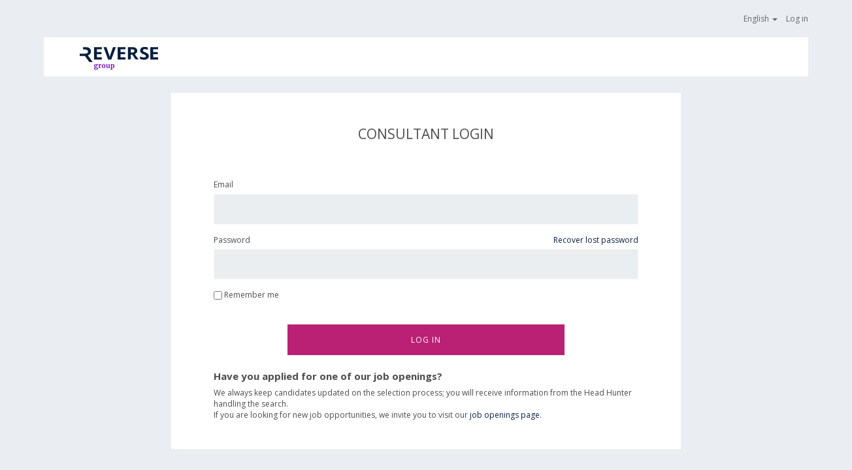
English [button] (761, 18)
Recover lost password (595, 239)
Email (223, 184)
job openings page (505, 414)
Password (232, 239)
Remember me (246, 294)
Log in (797, 18)
